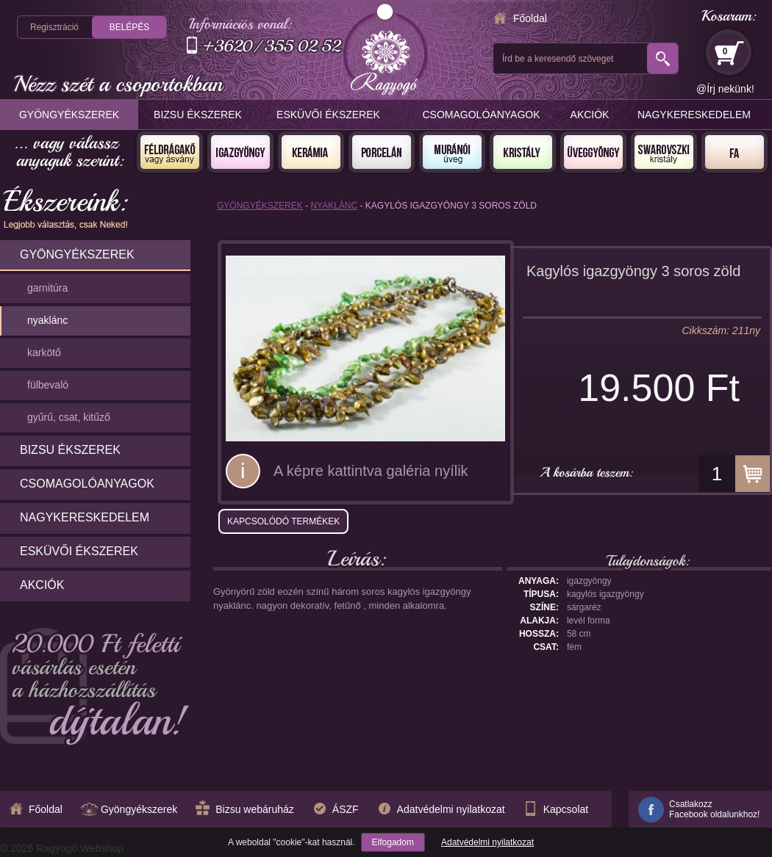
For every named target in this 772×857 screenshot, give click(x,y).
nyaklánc (47, 320)
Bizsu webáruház (254, 809)
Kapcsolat (565, 809)
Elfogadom (393, 842)
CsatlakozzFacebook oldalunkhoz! (714, 809)
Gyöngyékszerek (69, 114)
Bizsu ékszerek (198, 114)
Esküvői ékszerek (328, 114)
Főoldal (530, 18)
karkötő (44, 352)
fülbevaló (47, 385)
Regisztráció (54, 27)
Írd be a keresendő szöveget (557, 59)
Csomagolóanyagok (481, 114)
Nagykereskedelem (694, 114)
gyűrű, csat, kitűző (68, 417)
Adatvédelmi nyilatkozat (487, 842)
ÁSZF (345, 809)
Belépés (130, 27)
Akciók (590, 114)
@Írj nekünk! (725, 89)
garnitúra (47, 288)
